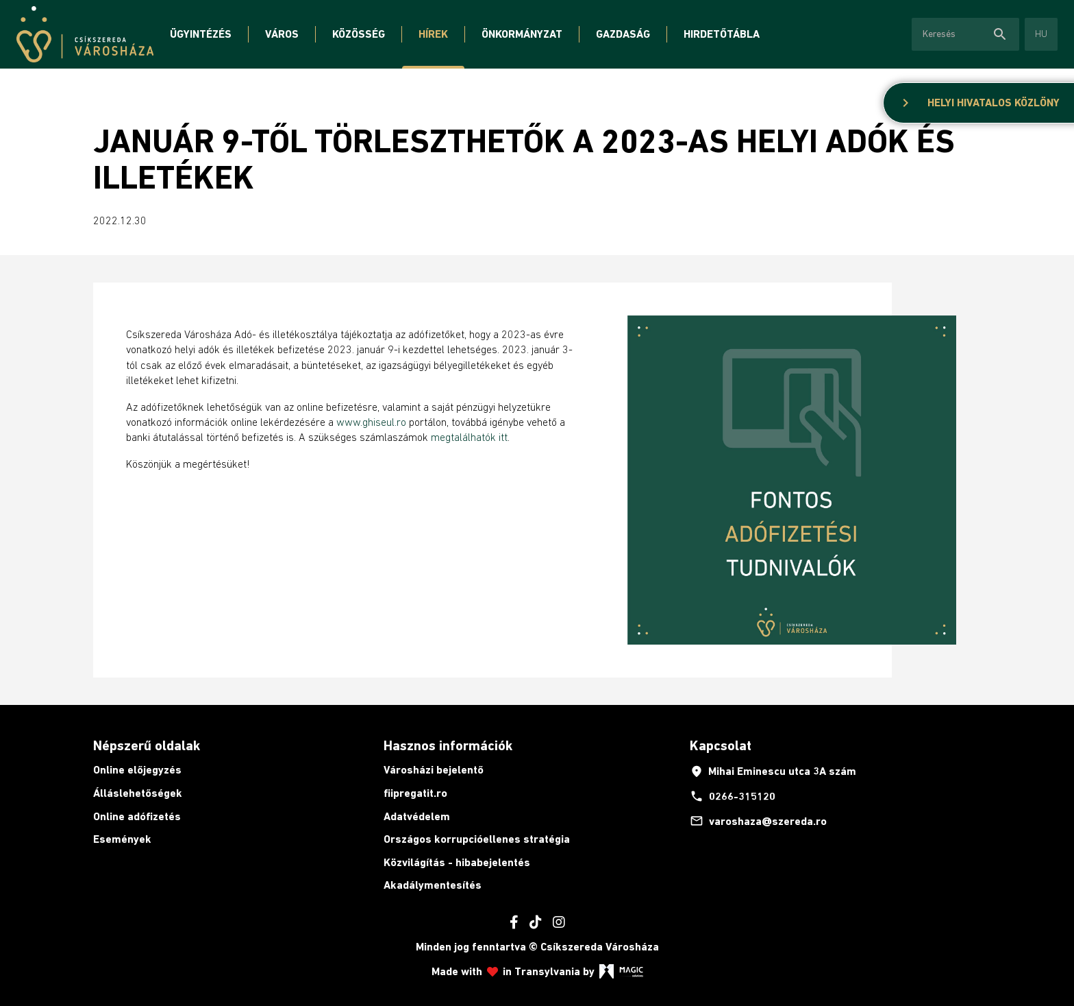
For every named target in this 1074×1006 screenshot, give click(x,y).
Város (282, 33)
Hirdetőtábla (722, 33)
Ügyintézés (201, 33)
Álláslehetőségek (137, 793)
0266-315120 (732, 796)
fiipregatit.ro (415, 793)
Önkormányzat (522, 33)
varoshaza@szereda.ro (758, 821)
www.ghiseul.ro (371, 422)
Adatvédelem (417, 816)
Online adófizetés (137, 816)
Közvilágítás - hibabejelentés (457, 862)
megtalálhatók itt (469, 437)
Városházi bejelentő (434, 769)
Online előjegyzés (137, 769)
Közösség (358, 33)
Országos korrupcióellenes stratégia (477, 839)
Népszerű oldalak (146, 745)
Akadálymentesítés (433, 884)
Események (122, 839)
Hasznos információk (448, 745)
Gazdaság (623, 33)
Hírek (433, 33)
